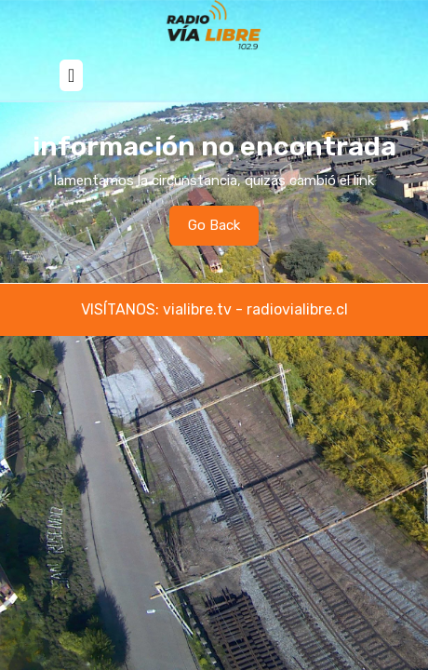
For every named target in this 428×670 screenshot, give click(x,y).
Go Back (223, 230)
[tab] (71, 75)
